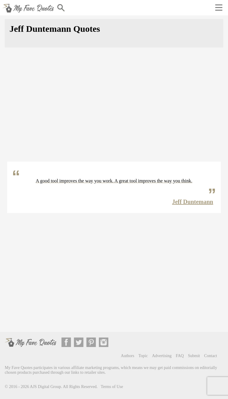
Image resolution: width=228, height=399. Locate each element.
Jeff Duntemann (192, 201)
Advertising (162, 356)
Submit (194, 356)
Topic (143, 356)
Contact (210, 356)
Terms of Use (112, 386)
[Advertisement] (114, 108)
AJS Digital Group (45, 386)
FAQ (180, 356)
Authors (127, 356)
